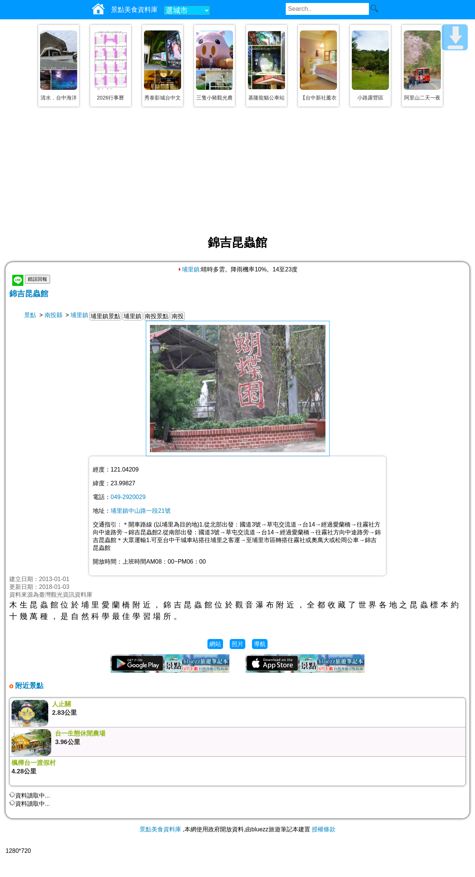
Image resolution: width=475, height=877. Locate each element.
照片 (237, 644)
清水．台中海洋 (58, 98)
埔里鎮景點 (105, 316)
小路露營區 (370, 98)
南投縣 (53, 315)
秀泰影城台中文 (162, 98)
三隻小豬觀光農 (214, 98)
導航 (260, 644)
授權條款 (323, 829)
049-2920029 (128, 497)
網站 (215, 644)
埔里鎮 (188, 269)
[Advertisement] (237, 172)
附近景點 (28, 685)
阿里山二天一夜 (422, 98)
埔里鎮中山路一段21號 (141, 511)
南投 (178, 316)
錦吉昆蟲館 (28, 293)
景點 (30, 315)
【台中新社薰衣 (318, 98)
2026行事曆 (110, 98)
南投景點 (156, 316)
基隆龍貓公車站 (266, 98)
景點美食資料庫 (160, 829)
